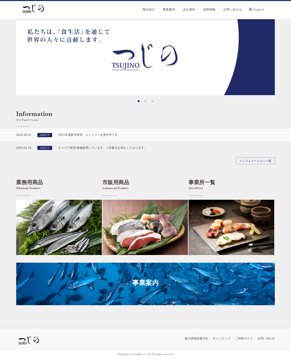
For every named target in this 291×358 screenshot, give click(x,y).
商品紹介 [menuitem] (148, 9)
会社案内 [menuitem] (189, 9)
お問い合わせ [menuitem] (232, 9)
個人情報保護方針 (196, 338)
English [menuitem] (258, 9)
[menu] (170, 7)
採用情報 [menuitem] (209, 9)
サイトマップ (221, 338)
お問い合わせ (266, 338)
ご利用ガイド (244, 338)
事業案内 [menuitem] (169, 9)
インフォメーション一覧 (255, 161)
